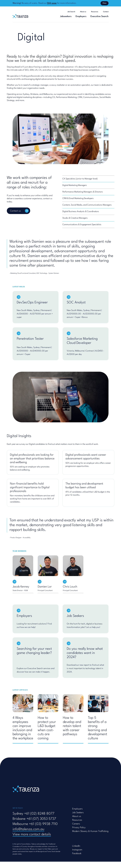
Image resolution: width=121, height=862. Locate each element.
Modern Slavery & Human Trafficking (90, 832)
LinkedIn (76, 846)
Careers (76, 824)
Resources (94, 12)
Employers (81, 16)
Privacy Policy (79, 828)
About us (83, 12)
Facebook (76, 854)
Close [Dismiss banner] (104, 3)
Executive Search (99, 16)
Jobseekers (66, 16)
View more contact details (32, 835)
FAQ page (52, 3)
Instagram (77, 850)
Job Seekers (78, 813)
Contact (105, 12)
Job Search (71, 12)
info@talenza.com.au (28, 829)
